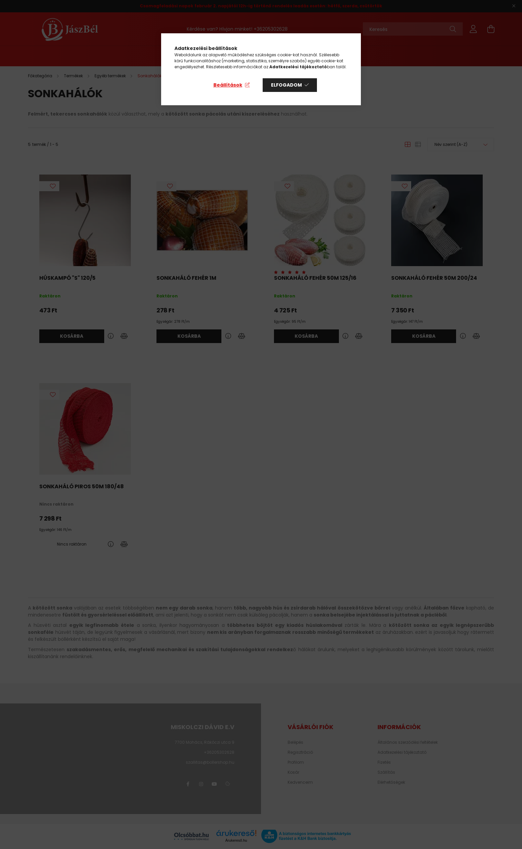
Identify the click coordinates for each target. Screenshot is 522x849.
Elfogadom (286, 85)
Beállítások (227, 85)
